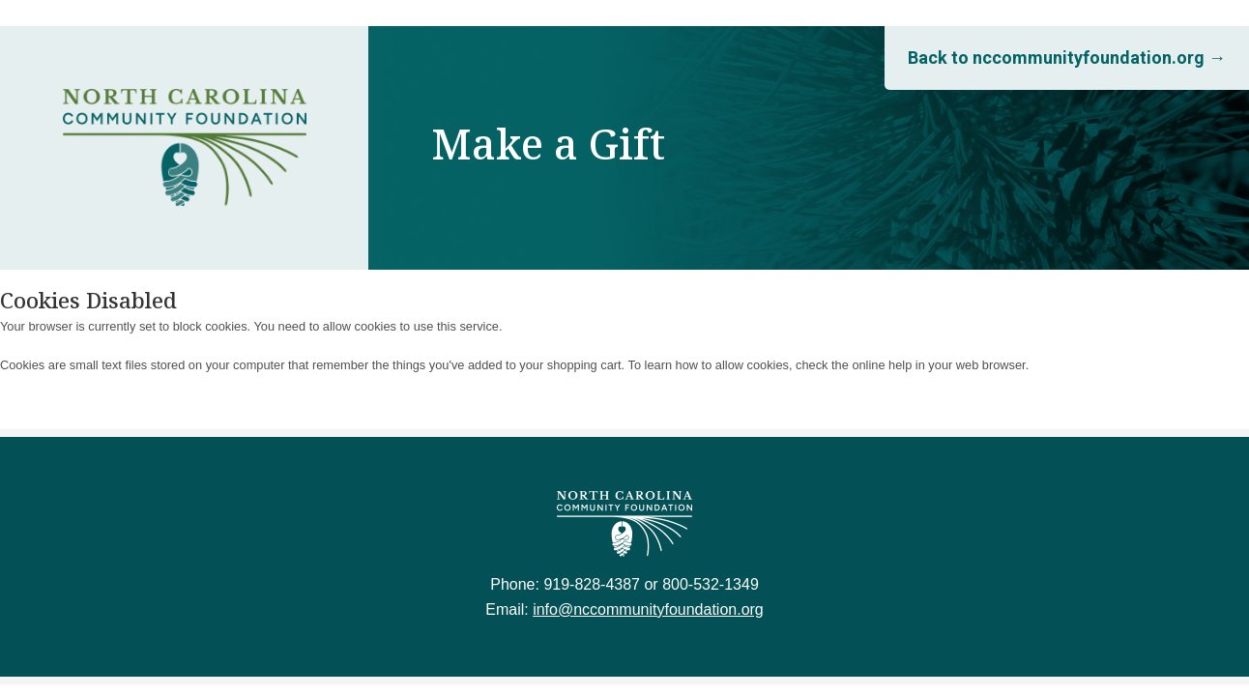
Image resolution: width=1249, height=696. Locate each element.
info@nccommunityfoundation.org (648, 609)
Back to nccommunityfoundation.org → (1067, 57)
